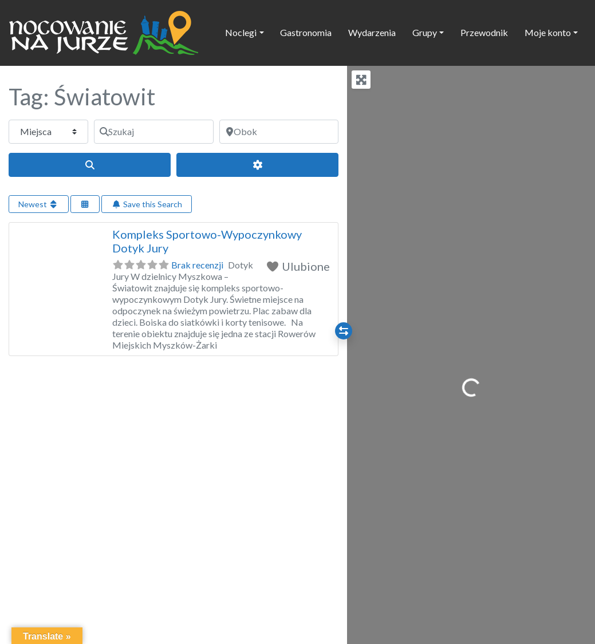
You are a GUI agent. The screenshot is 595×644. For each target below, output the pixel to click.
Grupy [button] (424, 32)
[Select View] (85, 204)
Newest (38, 204)
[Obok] (278, 132)
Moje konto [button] (548, 32)
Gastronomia (306, 32)
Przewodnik (484, 32)
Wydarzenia (372, 32)
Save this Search (146, 204)
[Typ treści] (48, 132)
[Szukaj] (153, 132)
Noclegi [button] (241, 32)
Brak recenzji (197, 264)
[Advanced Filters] (257, 165)
